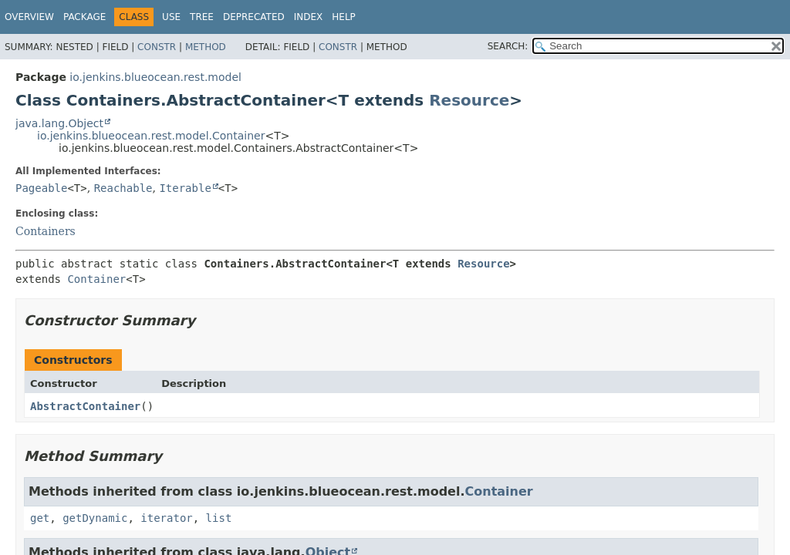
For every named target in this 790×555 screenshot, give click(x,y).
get (39, 518)
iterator (166, 518)
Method (205, 47)
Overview (29, 17)
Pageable (41, 188)
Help (344, 17)
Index (308, 17)
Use (171, 17)
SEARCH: (508, 46)
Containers (45, 231)
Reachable (123, 188)
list (219, 518)
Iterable (185, 188)
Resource (469, 100)
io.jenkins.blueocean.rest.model (155, 77)
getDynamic (94, 518)
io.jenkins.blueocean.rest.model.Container (151, 136)
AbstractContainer (85, 406)
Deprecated (254, 17)
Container (96, 279)
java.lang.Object (59, 123)
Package (84, 17)
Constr (156, 47)
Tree (202, 17)
